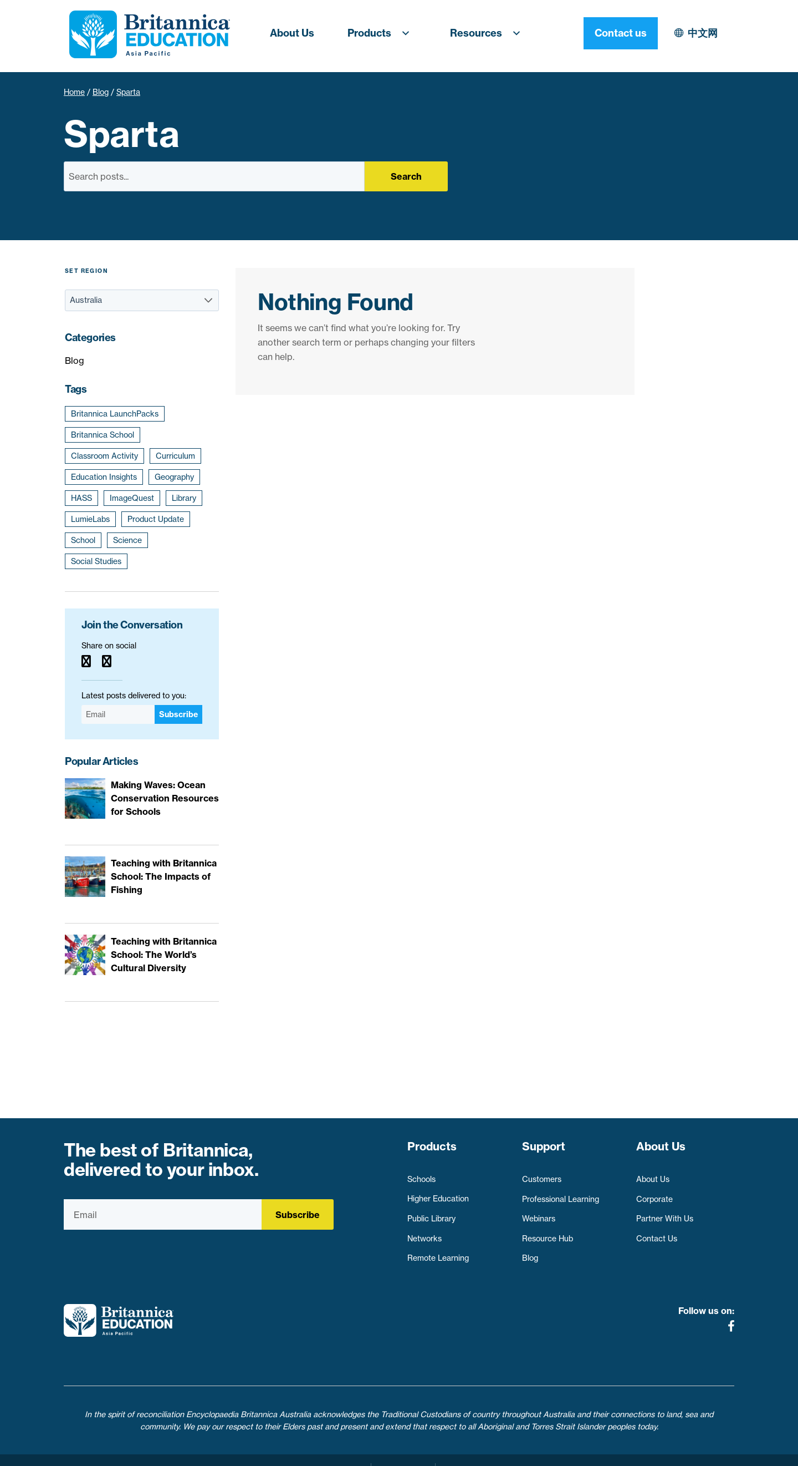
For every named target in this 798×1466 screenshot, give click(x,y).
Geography (174, 477)
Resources (489, 33)
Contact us (697, 33)
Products (382, 33)
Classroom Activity (104, 456)
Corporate (654, 1194)
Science (127, 540)
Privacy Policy (337, 1451)
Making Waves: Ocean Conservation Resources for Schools (165, 798)
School (83, 540)
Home (74, 92)
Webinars (538, 1214)
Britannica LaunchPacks (114, 414)
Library (184, 498)
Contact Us (656, 1234)
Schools (421, 1174)
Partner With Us (664, 1214)
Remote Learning (438, 1253)
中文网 (606, 33)
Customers (541, 1174)
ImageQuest (132, 498)
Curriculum (175, 456)
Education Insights (104, 477)
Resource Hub (547, 1234)
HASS (81, 498)
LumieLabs (90, 519)
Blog (101, 92)
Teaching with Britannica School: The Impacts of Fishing (164, 876)
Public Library (431, 1214)
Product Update (155, 519)
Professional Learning (560, 1194)
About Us (292, 33)
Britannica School (102, 435)
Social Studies (96, 561)
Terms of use (403, 1451)
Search (406, 176)
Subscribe (178, 714)
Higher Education (438, 1194)
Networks (424, 1234)
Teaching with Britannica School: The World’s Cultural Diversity (164, 954)
